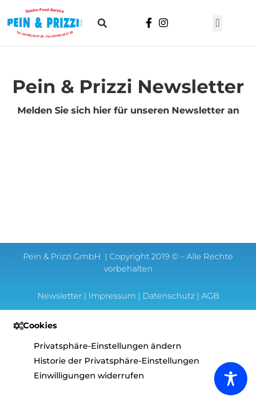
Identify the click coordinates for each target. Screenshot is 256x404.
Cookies (40, 325)
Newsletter (59, 296)
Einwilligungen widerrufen (89, 375)
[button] (102, 23)
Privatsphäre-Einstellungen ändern (107, 346)
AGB (210, 296)
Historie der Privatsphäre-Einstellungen (116, 361)
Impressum (112, 296)
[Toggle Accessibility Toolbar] (230, 378)
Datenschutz (169, 296)
